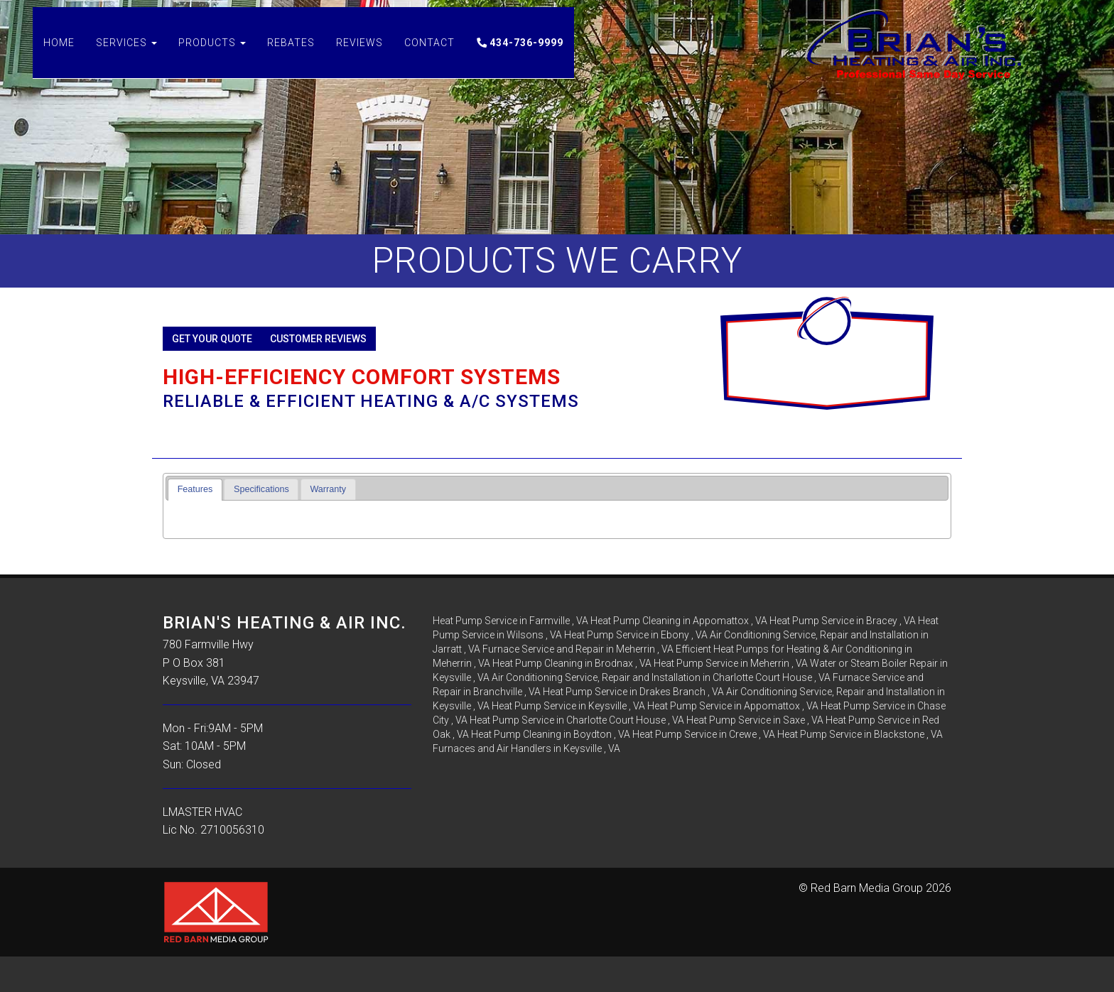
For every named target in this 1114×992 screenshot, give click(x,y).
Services (126, 56)
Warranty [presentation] (328, 489)
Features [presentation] (195, 489)
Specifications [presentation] (261, 489)
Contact (429, 56)
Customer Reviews (318, 338)
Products (212, 56)
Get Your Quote (212, 338)
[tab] (195, 490)
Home (59, 56)
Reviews (359, 56)
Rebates (291, 56)
